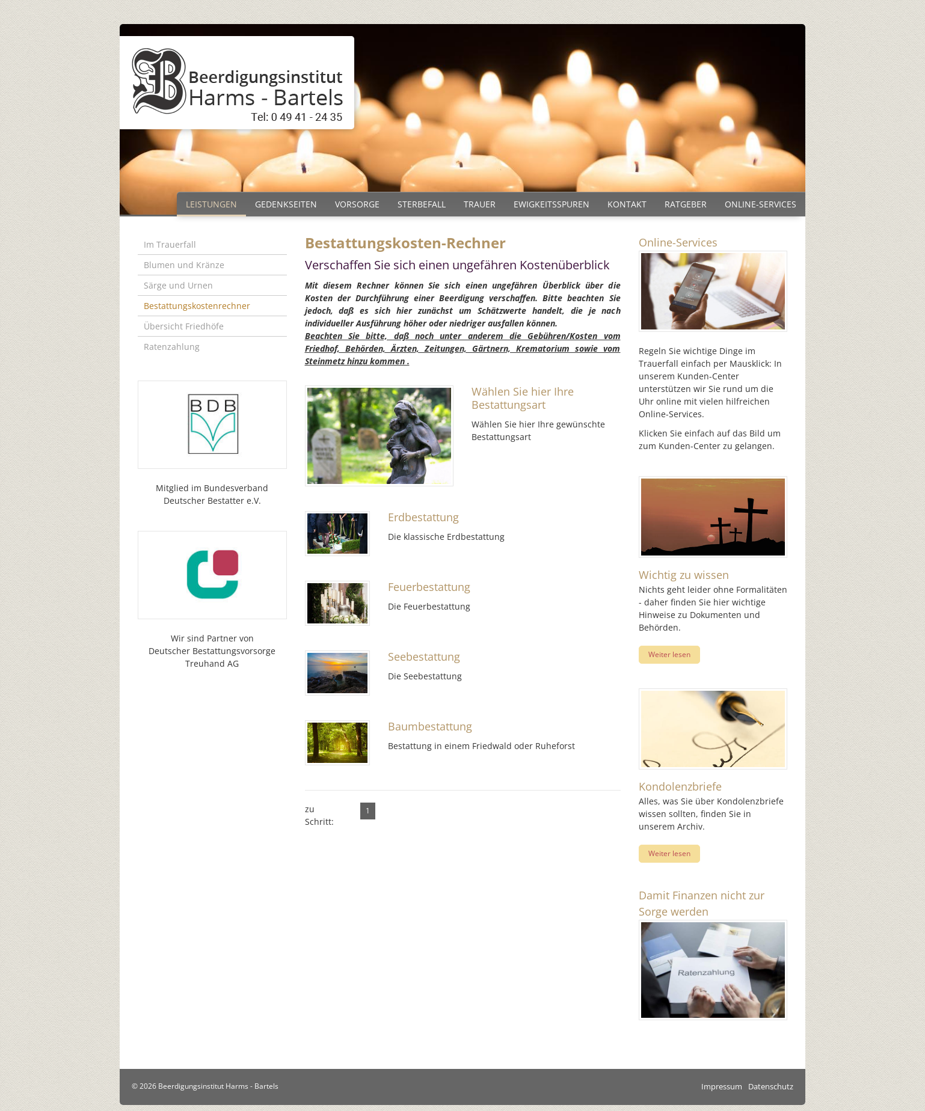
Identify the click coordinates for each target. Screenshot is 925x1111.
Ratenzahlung (172, 346)
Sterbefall (422, 204)
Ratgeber (686, 204)
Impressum (721, 1086)
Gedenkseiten (286, 204)
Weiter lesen (669, 654)
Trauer (480, 204)
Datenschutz (770, 1086)
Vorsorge (357, 204)
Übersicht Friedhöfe (184, 326)
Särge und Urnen (178, 285)
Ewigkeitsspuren (551, 204)
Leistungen (211, 204)
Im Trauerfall (170, 244)
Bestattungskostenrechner (197, 305)
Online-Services (760, 204)
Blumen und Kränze (184, 265)
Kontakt (627, 204)
